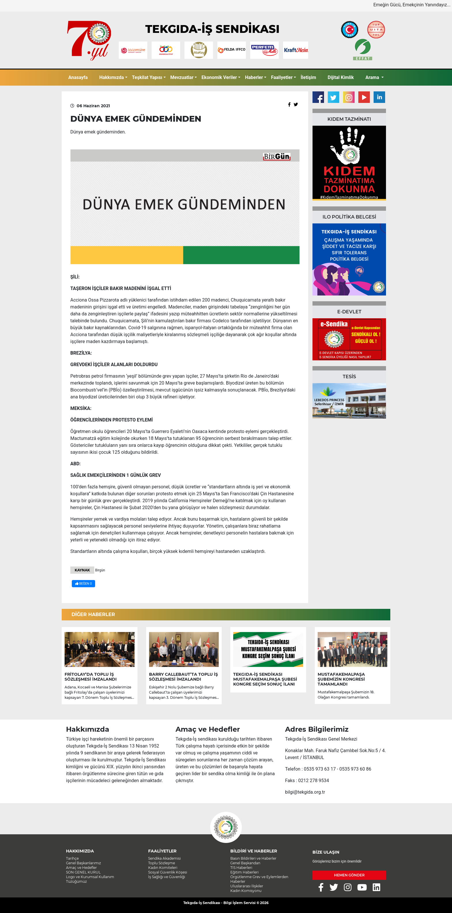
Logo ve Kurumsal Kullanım (90, 877)
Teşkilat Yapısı (147, 77)
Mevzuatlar (181, 77)
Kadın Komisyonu (245, 890)
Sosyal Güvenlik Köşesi (167, 872)
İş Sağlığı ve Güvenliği (166, 877)
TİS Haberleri (241, 867)
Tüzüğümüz (76, 881)
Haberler (254, 77)
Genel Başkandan (245, 863)
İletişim (308, 77)
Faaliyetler (282, 77)
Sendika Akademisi (164, 858)
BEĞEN (83, 584)
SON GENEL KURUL (83, 872)
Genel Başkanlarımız (83, 863)
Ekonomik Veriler (219, 77)
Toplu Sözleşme (161, 863)
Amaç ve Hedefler (81, 867)
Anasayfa (78, 77)
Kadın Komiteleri (162, 867)
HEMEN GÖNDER (349, 875)
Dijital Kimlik (341, 77)
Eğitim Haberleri (244, 872)
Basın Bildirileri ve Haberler (253, 858)
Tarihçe (72, 858)
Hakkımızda (111, 77)
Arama (373, 77)
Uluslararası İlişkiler (246, 886)
